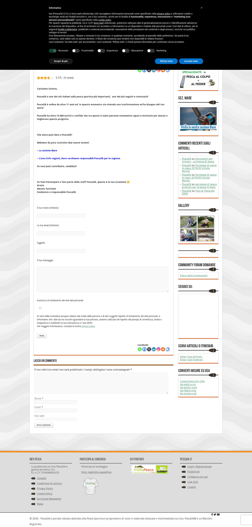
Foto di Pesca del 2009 (198, 192)
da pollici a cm (188, 387)
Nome (38, 398)
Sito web (39, 415)
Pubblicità (193, 471)
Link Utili (192, 482)
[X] (149, 70)
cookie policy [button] (104, 20)
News (40, 503)
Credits (191, 487)
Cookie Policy (44, 493)
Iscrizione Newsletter (49, 498)
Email (38, 407)
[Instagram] (158, 70)
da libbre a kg (188, 390)
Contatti (41, 478)
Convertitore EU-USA (192, 381)
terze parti (99, 23)
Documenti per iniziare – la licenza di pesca (198, 160)
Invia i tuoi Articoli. (191, 356)
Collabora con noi (197, 476)
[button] (201, 7)
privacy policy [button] (163, 13)
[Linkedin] (154, 70)
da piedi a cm (188, 384)
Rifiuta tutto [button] (166, 61)
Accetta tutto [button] (191, 61)
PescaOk (186, 158)
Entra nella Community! (193, 275)
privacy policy (88, 326)
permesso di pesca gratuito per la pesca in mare (199, 186)
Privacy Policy (45, 488)
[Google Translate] (168, 70)
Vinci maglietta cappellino (96, 472)
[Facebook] (144, 70)
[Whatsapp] (140, 70)
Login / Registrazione (199, 466)
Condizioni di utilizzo (49, 483)
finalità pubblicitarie (67, 29)
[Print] (163, 70)
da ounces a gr (188, 393)
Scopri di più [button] (61, 61)
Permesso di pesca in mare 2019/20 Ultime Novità (199, 168)
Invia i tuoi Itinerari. (191, 359)
